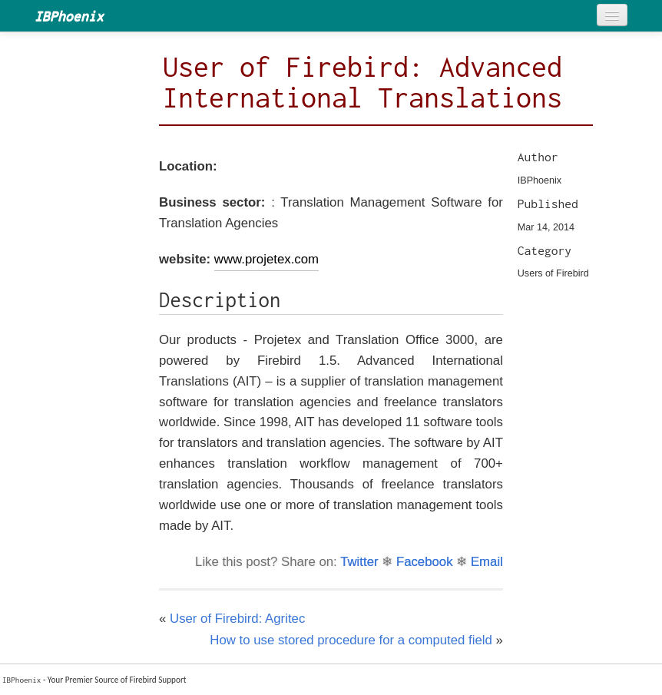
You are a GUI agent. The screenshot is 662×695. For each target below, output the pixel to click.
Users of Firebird (553, 273)
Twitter (359, 561)
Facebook (424, 561)
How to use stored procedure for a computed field (351, 640)
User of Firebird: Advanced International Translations (362, 82)
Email (487, 561)
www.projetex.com (266, 259)
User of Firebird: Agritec (237, 618)
